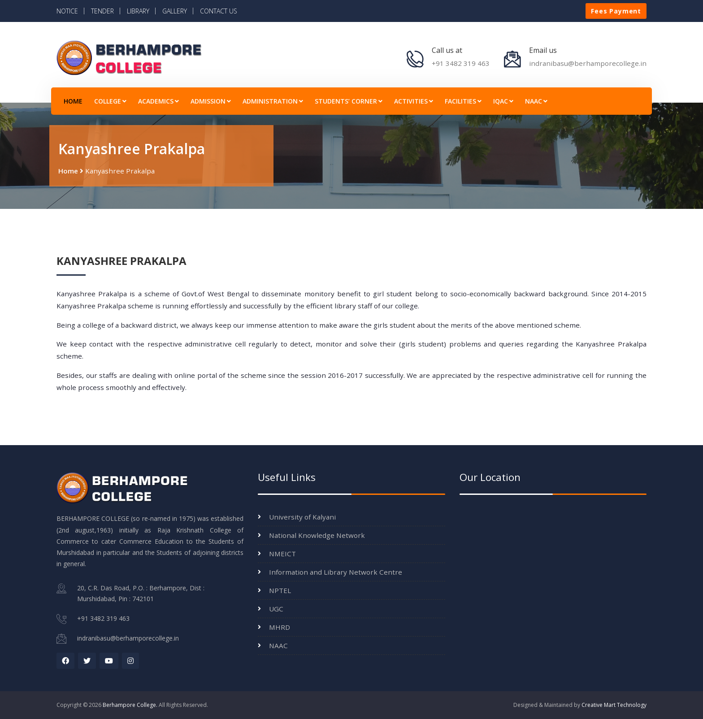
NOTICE (67, 11)
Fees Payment (616, 11)
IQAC (503, 101)
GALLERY (174, 11)
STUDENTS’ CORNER (348, 101)
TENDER (102, 11)
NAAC (536, 101)
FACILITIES (463, 101)
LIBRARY (138, 11)
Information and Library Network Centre (335, 571)
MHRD (279, 627)
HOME (73, 101)
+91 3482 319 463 (461, 63)
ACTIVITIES (413, 101)
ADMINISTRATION (273, 101)
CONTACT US (218, 11)
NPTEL (280, 590)
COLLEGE (110, 101)
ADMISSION (211, 101)
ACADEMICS (158, 101)
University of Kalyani (302, 516)
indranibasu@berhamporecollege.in (588, 63)
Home (68, 170)
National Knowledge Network (317, 535)
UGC (276, 608)
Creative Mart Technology (614, 705)
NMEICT (282, 553)
